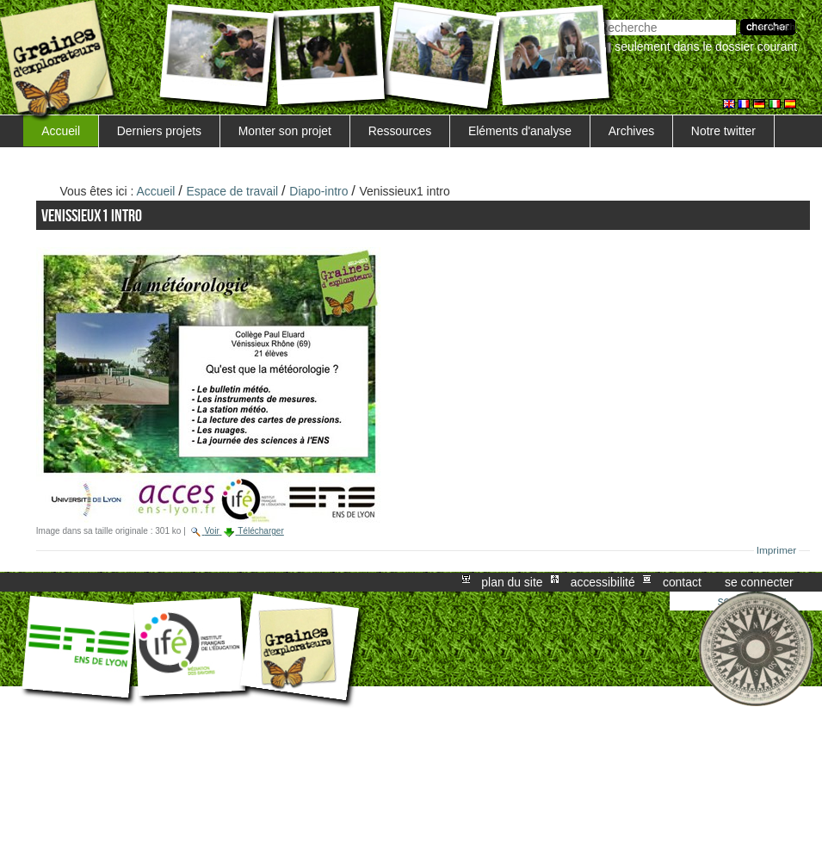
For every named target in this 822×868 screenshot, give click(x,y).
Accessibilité (603, 582)
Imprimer (777, 550)
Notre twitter (723, 131)
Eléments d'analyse (520, 131)
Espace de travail (233, 191)
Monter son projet (284, 131)
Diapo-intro (318, 191)
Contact (682, 582)
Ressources (399, 131)
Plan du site (511, 582)
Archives (631, 131)
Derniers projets (159, 131)
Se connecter (759, 582)
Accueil (60, 131)
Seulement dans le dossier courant (706, 46)
